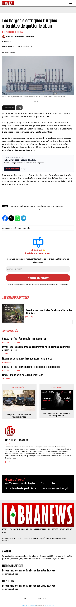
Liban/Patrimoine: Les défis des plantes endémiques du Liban (30, 483)
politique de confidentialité (43, 284)
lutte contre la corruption (52, 206)
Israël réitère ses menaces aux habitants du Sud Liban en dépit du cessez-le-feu (36, 348)
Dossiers (6, 362)
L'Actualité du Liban (11, 342)
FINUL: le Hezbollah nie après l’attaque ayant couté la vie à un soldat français (36, 488)
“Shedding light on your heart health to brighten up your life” (56, 414)
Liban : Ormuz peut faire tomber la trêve (22, 375)
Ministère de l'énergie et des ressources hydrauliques (22, 209)
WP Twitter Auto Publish (29, 606)
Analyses (6, 379)
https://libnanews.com (11, 444)
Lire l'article (9, 107)
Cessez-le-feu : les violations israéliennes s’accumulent (31, 366)
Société (29, 317)
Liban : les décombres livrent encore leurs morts (27, 358)
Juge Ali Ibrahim (29, 206)
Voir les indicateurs (12, 169)
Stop (19, 107)
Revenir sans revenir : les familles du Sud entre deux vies (48, 312)
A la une (6, 354)
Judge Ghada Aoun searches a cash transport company (19, 416)
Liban (39, 206)
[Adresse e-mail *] (38, 269)
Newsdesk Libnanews (24, 37)
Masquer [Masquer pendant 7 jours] (24, 169)
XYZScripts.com (49, 606)
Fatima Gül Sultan (15, 206)
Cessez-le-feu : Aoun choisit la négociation (24, 338)
